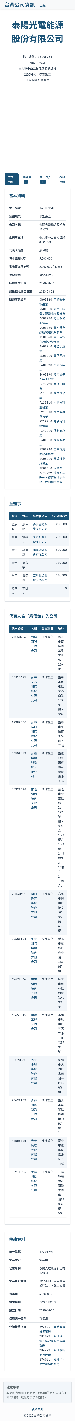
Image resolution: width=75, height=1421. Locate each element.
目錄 (42, 5)
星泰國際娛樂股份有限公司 (34, 950)
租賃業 (58, 468)
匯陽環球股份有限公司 (40, 552)
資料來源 (37, 1409)
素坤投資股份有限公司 (40, 577)
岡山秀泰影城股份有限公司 (34, 905)
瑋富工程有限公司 (34, 1022)
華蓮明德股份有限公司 (34, 1181)
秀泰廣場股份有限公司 (34, 1149)
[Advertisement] (37, 127)
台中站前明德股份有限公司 (34, 733)
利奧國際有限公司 (34, 644)
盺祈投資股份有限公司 (40, 539)
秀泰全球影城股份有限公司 (34, 1071)
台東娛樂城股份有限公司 (34, 764)
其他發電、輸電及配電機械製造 (52, 1340)
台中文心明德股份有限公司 (34, 688)
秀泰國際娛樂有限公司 (40, 526)
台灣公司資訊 (20, 4)
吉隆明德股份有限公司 (34, 798)
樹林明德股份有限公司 (34, 988)
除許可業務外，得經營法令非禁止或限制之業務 (52, 477)
